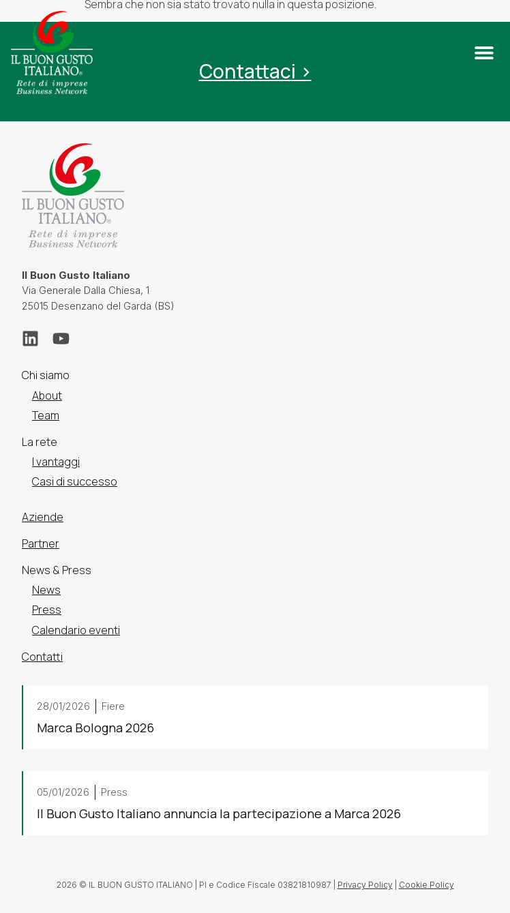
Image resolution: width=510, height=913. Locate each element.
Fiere (113, 706)
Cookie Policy (426, 885)
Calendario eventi (76, 630)
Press (46, 609)
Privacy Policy (365, 885)
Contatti (42, 656)
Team (45, 415)
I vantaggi (56, 461)
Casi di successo (74, 481)
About (47, 395)
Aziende (42, 516)
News (46, 589)
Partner (40, 543)
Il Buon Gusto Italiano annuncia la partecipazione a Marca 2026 (219, 813)
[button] (483, 53)
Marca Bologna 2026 (95, 727)
